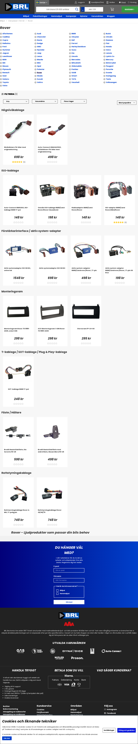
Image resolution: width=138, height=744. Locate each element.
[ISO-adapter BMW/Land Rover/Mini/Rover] (119, 211)
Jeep (39, 53)
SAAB (74, 73)
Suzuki (40, 79)
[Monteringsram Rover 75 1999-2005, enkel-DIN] (18, 332)
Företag (133, 2)
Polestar (40, 69)
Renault (5, 73)
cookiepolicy (70, 729)
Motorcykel (111, 63)
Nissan (5, 66)
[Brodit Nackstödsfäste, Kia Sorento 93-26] (18, 453)
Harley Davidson (79, 47)
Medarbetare (77, 715)
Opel (39, 66)
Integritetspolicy (44, 715)
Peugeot (109, 66)
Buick (108, 34)
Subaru (5, 79)
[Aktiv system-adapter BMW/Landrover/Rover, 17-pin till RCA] (119, 271)
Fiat (107, 43)
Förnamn (57, 576)
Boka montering (10, 709)
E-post (56, 566)
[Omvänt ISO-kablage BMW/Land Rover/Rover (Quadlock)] (52, 211)
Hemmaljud (56, 16)
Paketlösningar (40, 16)
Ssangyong (111, 76)
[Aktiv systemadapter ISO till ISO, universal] (18, 271)
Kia (73, 53)
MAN (4, 60)
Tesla (108, 79)
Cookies (40, 709)
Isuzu (74, 50)
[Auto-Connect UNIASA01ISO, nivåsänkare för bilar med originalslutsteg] (52, 150)
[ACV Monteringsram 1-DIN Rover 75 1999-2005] (52, 332)
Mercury (109, 60)
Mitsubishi (76, 63)
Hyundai (40, 50)
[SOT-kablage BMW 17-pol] (18, 392)
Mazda (40, 60)
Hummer (6, 50)
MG (3, 63)
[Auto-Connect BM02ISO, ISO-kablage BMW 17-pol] (18, 211)
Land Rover (7, 56)
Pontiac (75, 69)
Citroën (109, 37)
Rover (30, 21)
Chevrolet (41, 37)
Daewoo (109, 40)
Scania (109, 73)
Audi (39, 34)
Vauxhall (75, 82)
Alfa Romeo (7, 34)
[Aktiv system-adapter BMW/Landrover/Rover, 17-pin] (86, 271)
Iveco (108, 50)
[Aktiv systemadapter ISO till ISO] (52, 271)
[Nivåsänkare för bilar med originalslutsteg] (18, 150)
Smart (74, 76)
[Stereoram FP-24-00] (86, 332)
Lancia (109, 53)
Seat (4, 76)
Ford (4, 47)
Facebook (111, 713)
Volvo (4, 86)
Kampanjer (71, 16)
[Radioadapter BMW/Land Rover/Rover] (86, 211)
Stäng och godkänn (126, 730)
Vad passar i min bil (16, 21)
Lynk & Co (110, 56)
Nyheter (84, 16)
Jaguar (5, 53)
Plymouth (6, 69)
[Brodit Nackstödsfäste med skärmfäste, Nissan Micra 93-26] (52, 453)
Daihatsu (6, 43)
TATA (74, 79)
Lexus (39, 56)
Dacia (39, 40)
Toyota (5, 82)
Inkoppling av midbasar (14, 714)
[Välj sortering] (127, 103)
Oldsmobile (77, 66)
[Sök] (58, 9)
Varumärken (97, 16)
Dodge (40, 43)
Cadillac (6, 37)
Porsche (109, 69)
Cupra (5, 40)
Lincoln (75, 56)
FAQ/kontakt (43, 712)
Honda (109, 47)
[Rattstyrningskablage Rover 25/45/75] (52, 513)
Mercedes (76, 60)
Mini (38, 63)
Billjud (26, 16)
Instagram (112, 709)
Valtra (40, 82)
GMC (39, 47)
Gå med (69, 602)
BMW (74, 34)
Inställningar (109, 730)
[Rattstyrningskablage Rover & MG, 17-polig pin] (18, 513)
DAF (73, 40)
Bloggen (111, 16)
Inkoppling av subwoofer (14, 711)
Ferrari (74, 43)
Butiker (6, 706)
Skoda (40, 76)
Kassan (130, 9)
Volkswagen (111, 82)
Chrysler (75, 37)
